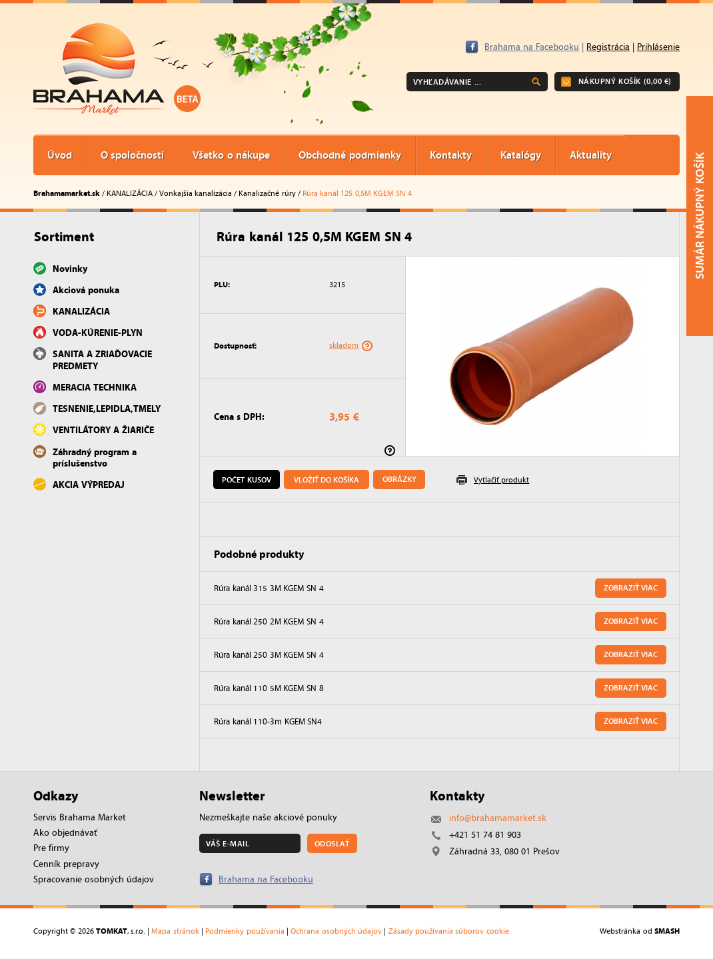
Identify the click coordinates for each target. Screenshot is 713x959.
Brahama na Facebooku (531, 47)
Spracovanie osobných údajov (93, 879)
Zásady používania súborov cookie (448, 931)
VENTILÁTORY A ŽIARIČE (103, 430)
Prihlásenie (658, 47)
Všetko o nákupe (231, 154)
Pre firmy (51, 848)
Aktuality (591, 154)
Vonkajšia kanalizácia (195, 193)
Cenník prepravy (66, 864)
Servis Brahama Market (79, 817)
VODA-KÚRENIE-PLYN (98, 333)
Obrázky (399, 479)
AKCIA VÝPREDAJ (89, 484)
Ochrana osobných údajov (336, 931)
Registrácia (608, 47)
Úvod (59, 154)
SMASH (667, 931)
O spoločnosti (132, 154)
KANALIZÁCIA (130, 193)
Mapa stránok (175, 931)
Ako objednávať (65, 832)
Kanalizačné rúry (267, 193)
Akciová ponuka (86, 290)
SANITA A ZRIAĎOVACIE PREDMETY (102, 359)
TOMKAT (111, 931)
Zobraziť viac (631, 587)
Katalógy (520, 154)
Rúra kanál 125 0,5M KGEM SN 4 (357, 193)
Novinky (70, 269)
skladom (343, 345)
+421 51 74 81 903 (485, 834)
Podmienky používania (244, 931)
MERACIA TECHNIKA (95, 387)
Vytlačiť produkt (501, 479)
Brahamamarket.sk (66, 193)
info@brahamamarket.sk (497, 818)
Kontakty (451, 154)
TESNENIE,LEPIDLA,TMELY (107, 409)
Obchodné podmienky (349, 154)
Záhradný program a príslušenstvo (95, 457)
